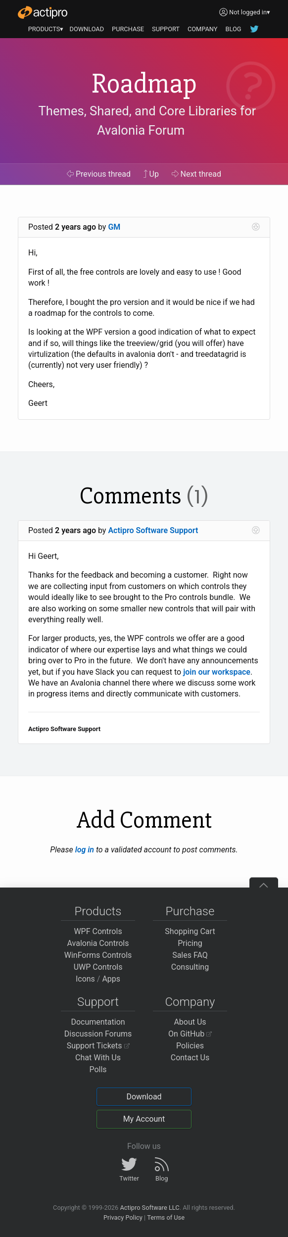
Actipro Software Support (153, 530)
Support (98, 1002)
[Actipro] (42, 12)
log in (84, 849)
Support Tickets (98, 1045)
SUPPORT (166, 29)
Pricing (190, 943)
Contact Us (190, 1057)
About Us (190, 1022)
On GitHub (190, 1034)
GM (114, 227)
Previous (99, 174)
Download (143, 1096)
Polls (97, 1069)
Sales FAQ (190, 955)
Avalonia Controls (98, 943)
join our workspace (216, 672)
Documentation (98, 1022)
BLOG (233, 29)
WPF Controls (98, 931)
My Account (144, 1119)
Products (98, 911)
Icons (85, 979)
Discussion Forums (98, 1034)
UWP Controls (98, 967)
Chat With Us (98, 1057)
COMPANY (203, 29)
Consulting (190, 967)
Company (190, 1002)
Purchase (190, 911)
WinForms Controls (98, 955)
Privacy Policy (123, 1217)
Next (197, 174)
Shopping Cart (190, 931)
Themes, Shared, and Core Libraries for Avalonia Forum (147, 121)
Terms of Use (166, 1217)
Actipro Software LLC (149, 1207)
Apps (111, 979)
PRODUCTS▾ (46, 29)
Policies (190, 1045)
